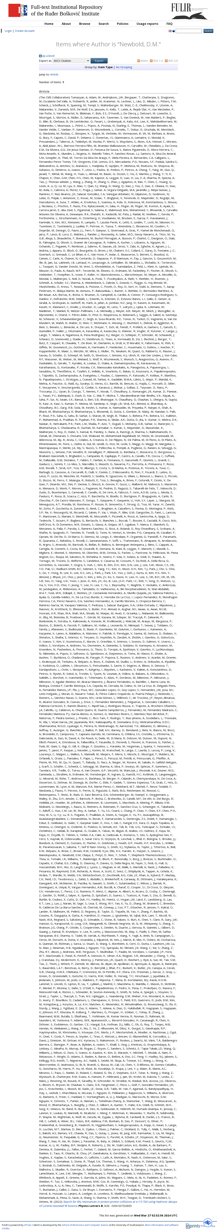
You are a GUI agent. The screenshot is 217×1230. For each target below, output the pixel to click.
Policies (122, 24)
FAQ (170, 24)
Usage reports (147, 24)
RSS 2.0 (173, 60)
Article (54, 74)
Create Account (25, 31)
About (66, 24)
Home (48, 24)
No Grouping (124, 67)
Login (8, 31)
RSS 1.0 (158, 60)
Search (104, 24)
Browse (84, 24)
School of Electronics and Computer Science (85, 1225)
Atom (144, 60)
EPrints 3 (28, 1225)
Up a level (48, 56)
